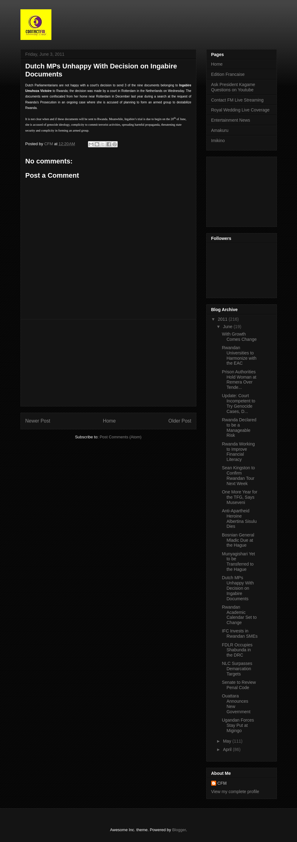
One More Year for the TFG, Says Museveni (239, 497)
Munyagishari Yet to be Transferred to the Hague (238, 561)
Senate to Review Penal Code (239, 685)
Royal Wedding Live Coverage (240, 109)
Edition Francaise (228, 74)
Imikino (218, 140)
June (228, 326)
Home (109, 420)
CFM (222, 783)
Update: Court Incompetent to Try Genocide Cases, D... (238, 403)
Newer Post (37, 420)
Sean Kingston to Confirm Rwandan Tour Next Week (238, 475)
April (228, 749)
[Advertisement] (108, 362)
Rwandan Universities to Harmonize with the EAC (239, 355)
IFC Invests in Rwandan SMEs (239, 633)
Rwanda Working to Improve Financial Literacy (238, 451)
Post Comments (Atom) (121, 437)
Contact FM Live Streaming (237, 100)
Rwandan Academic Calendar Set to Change (239, 615)
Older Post (179, 420)
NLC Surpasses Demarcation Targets (237, 668)
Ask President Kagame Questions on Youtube (233, 87)
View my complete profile (235, 791)
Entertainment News (230, 120)
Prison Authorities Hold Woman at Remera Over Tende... (239, 379)
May (227, 741)
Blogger (179, 829)
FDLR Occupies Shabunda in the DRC (237, 650)
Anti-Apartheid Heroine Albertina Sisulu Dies (239, 518)
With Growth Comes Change (239, 337)
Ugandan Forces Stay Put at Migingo (238, 725)
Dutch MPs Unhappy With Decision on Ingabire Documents (238, 588)
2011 (223, 319)
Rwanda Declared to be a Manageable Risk (239, 427)
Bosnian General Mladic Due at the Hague (238, 540)
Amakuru (220, 130)
